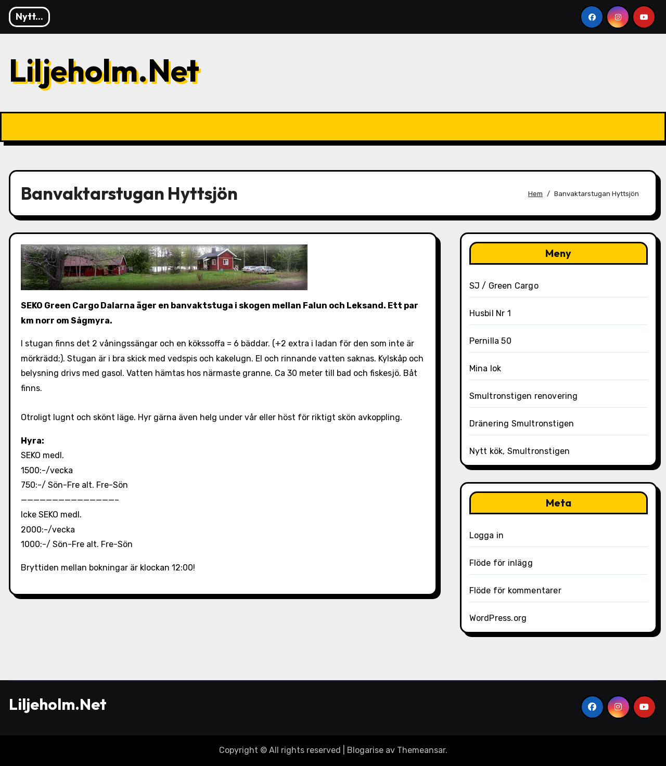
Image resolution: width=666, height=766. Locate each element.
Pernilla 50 (490, 341)
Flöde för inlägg (501, 563)
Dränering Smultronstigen (521, 424)
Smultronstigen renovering (523, 396)
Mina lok (485, 368)
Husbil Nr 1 (490, 313)
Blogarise (365, 750)
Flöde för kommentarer (515, 590)
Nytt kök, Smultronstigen (519, 451)
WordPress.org (498, 618)
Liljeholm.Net (104, 70)
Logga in (486, 535)
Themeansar (421, 750)
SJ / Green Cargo (504, 286)
